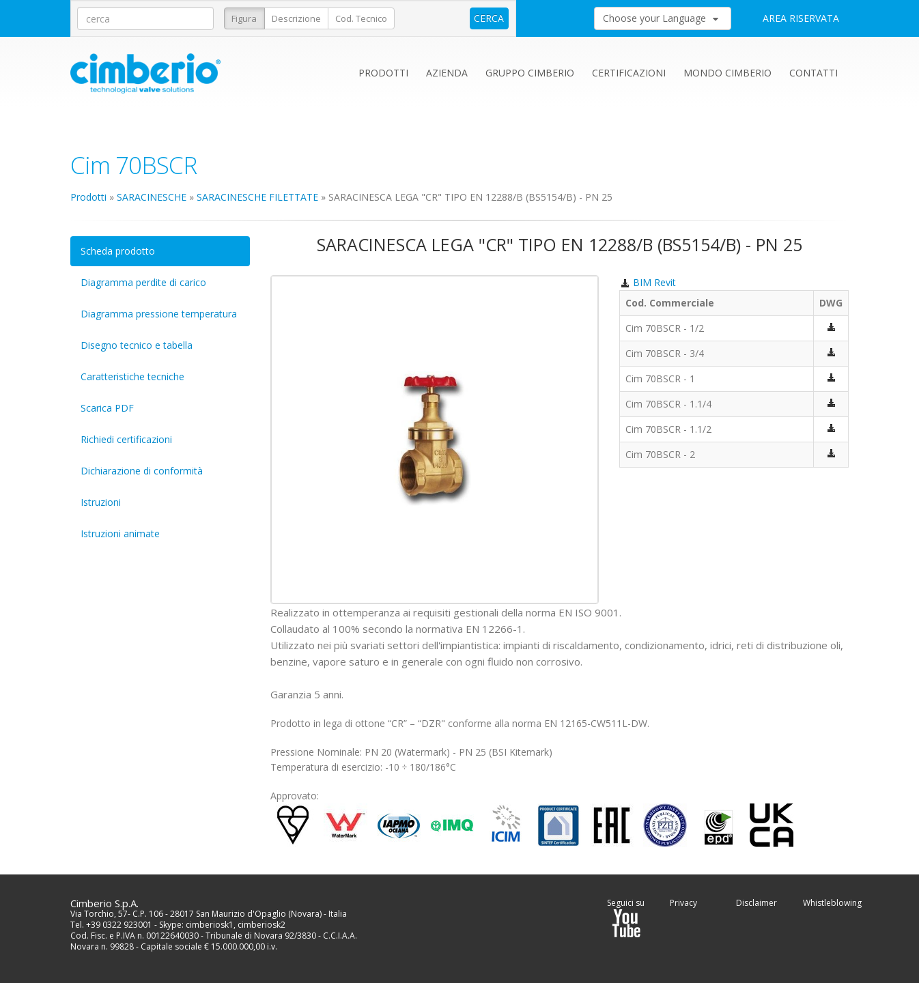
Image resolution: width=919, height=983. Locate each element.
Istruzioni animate (120, 533)
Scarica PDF (107, 407)
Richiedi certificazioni (126, 439)
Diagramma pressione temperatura (159, 313)
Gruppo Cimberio (529, 72)
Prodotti (383, 72)
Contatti (813, 72)
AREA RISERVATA (801, 18)
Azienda (447, 72)
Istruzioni (101, 502)
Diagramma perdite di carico (143, 282)
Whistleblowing (832, 903)
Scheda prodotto (118, 250)
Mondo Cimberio (727, 72)
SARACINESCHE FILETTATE (257, 196)
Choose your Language (660, 18)
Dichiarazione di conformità (142, 470)
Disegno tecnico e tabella (137, 345)
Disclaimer (756, 903)
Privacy (683, 903)
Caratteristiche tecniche (132, 376)
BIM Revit (647, 282)
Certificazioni (629, 72)
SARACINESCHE (151, 196)
